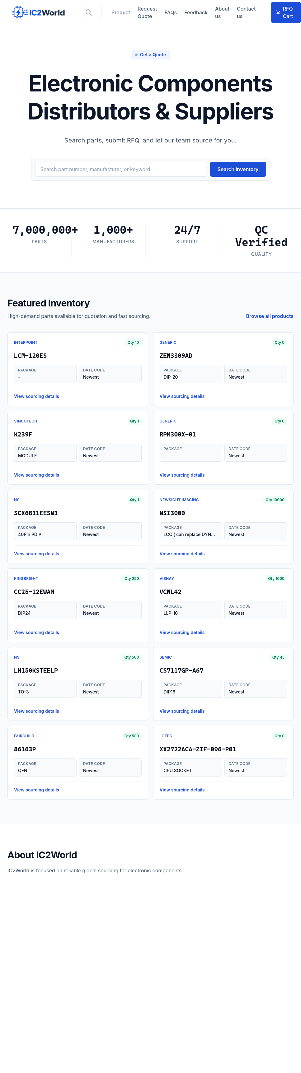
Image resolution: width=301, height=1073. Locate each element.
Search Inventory (238, 169)
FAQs (171, 12)
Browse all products (270, 316)
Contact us (246, 12)
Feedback (196, 12)
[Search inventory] (120, 169)
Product (120, 12)
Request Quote (147, 12)
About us (222, 12)
